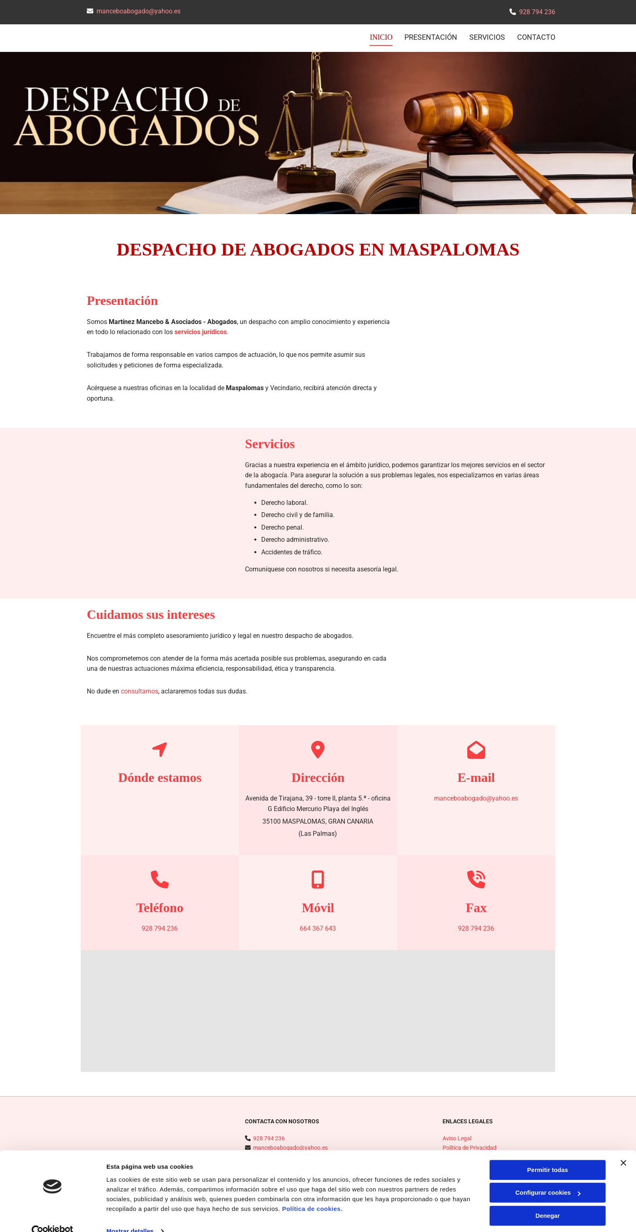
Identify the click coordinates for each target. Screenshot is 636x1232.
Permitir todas (547, 1154)
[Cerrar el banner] (623, 1147)
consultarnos (139, 690)
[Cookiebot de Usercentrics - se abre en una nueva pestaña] (52, 1216)
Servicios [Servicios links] (487, 37)
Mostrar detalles (130, 1216)
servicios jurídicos (200, 331)
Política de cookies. (312, 1193)
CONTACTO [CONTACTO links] (536, 37)
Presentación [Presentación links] (430, 37)
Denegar (547, 1200)
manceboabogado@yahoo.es (138, 11)
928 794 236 (537, 12)
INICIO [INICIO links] (381, 37)
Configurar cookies (547, 1177)
